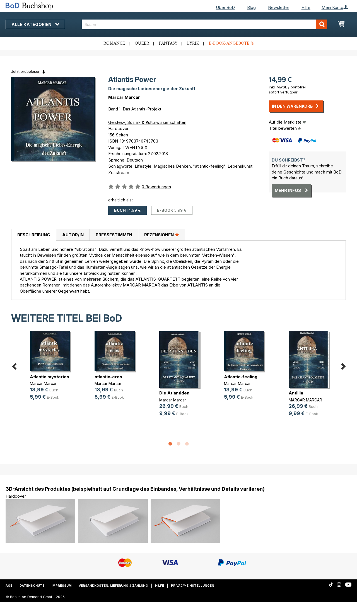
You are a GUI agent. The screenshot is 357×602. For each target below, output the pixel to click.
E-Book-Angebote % (231, 43)
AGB (9, 585)
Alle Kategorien (35, 24)
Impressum (62, 585)
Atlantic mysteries (49, 376)
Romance (114, 43)
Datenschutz (32, 585)
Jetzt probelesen (25, 71)
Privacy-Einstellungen (192, 585)
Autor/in (73, 234)
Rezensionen (161, 235)
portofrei (298, 87)
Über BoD (225, 7)
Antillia (296, 393)
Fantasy (168, 43)
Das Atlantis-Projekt (142, 109)
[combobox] (204, 24)
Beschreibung (33, 234)
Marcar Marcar (124, 97)
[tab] (33, 235)
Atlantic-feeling (240, 376)
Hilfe (305, 7)
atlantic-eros (108, 376)
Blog (251, 7)
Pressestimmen (114, 234)
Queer (142, 43)
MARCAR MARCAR (305, 400)
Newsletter (278, 7)
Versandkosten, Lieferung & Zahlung (113, 585)
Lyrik (193, 43)
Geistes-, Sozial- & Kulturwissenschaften (147, 122)
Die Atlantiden (174, 393)
